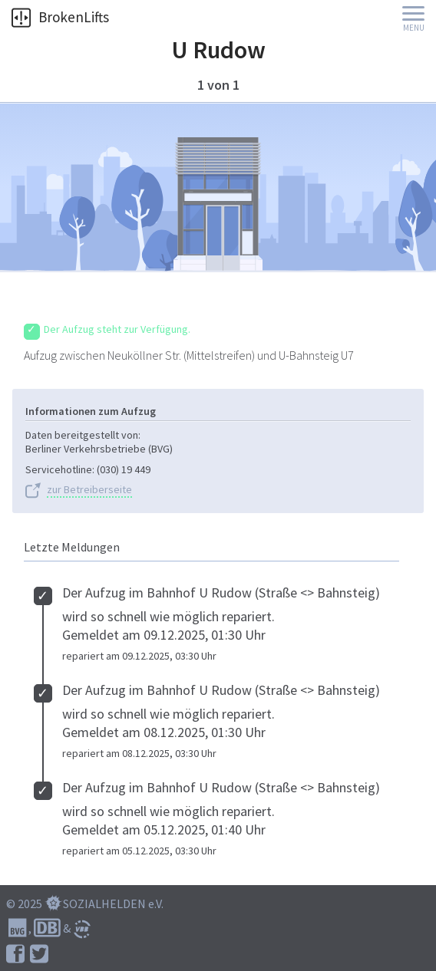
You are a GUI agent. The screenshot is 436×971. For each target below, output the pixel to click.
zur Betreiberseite (89, 489)
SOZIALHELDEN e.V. (113, 903)
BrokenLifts (60, 17)
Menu (413, 28)
